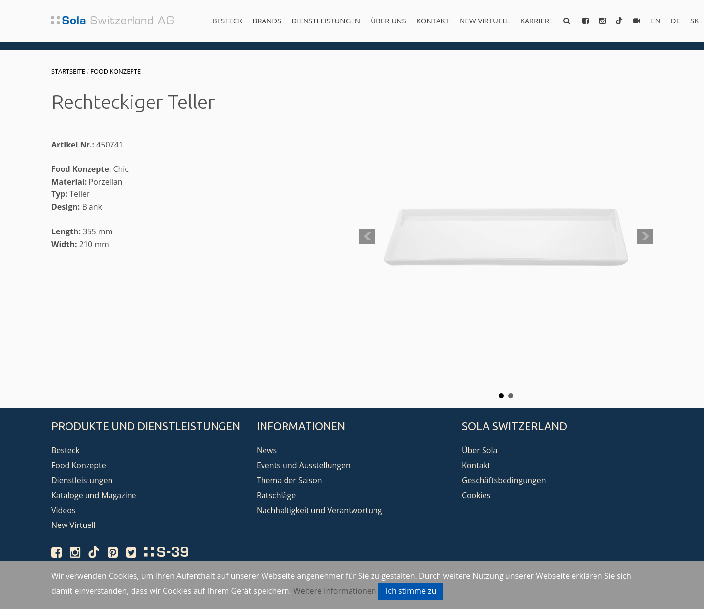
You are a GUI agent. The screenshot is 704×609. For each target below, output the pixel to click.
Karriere (536, 20)
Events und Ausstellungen (304, 465)
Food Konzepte (115, 71)
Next (645, 237)
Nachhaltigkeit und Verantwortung (319, 510)
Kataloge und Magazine (93, 495)
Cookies (476, 495)
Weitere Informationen (334, 591)
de (675, 20)
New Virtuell (485, 20)
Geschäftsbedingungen (504, 480)
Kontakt (433, 20)
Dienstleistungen (325, 20)
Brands (266, 20)
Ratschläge (276, 495)
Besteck (227, 20)
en (655, 20)
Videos (63, 510)
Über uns (388, 20)
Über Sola (479, 450)
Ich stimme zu (411, 591)
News (267, 450)
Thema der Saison (289, 480)
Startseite (68, 71)
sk (694, 20)
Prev (367, 237)
